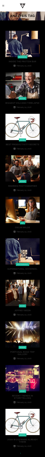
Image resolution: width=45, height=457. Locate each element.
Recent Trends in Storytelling (22, 397)
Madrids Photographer (22, 186)
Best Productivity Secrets (22, 144)
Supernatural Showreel (22, 269)
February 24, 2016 (22, 66)
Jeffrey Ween (22, 310)
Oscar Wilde (22, 227)
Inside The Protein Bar (22, 61)
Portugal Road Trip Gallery (22, 353)
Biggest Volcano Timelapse (22, 103)
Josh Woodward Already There (22, 440)
